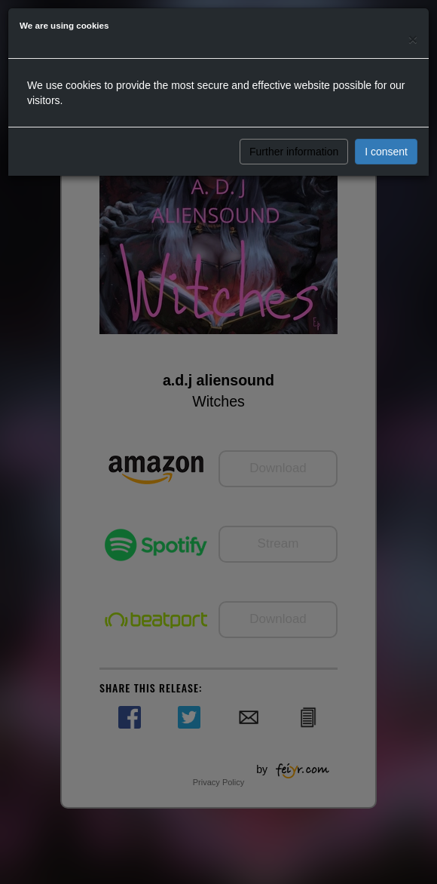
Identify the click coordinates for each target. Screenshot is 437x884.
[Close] (412, 39)
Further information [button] (293, 152)
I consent (386, 152)
